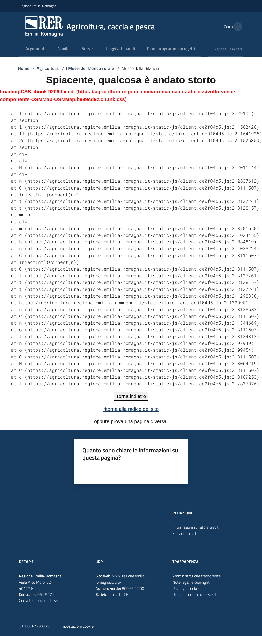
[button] (237, 27)
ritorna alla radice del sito (131, 409)
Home (23, 68)
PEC (127, 594)
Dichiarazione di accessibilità (195, 594)
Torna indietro (131, 396)
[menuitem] (35, 49)
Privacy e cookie (185, 588)
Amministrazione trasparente (196, 576)
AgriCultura (48, 68)
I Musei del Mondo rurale (90, 68)
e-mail (190, 533)
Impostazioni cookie (77, 626)
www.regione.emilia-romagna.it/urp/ (121, 579)
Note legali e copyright (191, 582)
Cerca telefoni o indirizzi (38, 600)
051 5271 (45, 594)
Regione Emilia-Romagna (37, 5)
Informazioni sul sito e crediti (195, 527)
